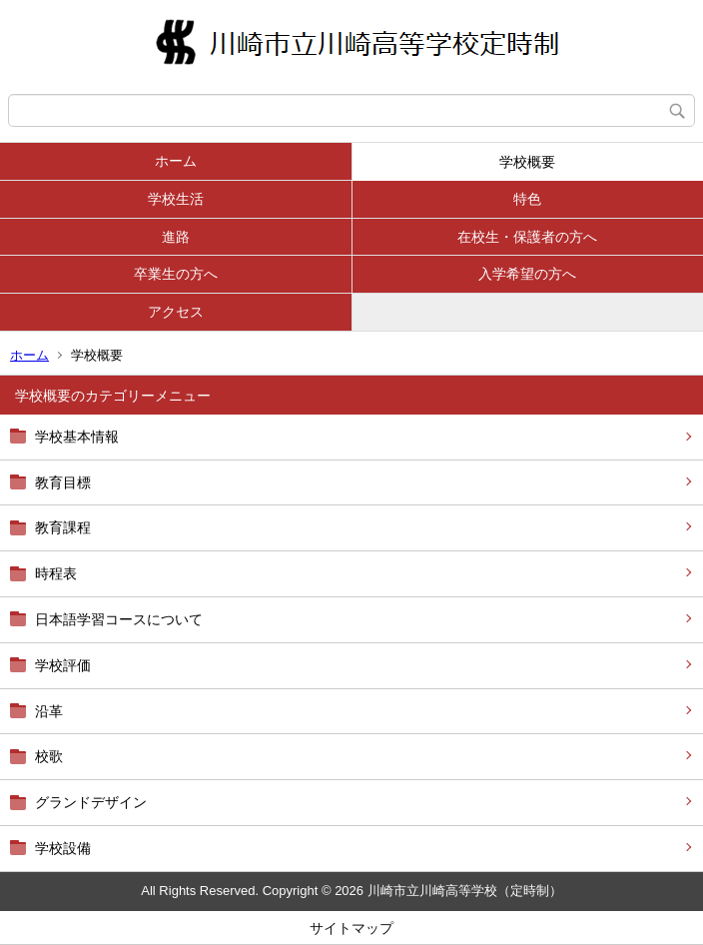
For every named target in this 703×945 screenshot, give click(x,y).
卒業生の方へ (176, 274)
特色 (527, 199)
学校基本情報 (77, 437)
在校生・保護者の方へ (527, 237)
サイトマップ (351, 928)
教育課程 (63, 527)
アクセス (176, 312)
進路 (176, 237)
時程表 (56, 573)
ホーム (176, 161)
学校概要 (527, 162)
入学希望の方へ (527, 274)
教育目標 (63, 482)
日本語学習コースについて (119, 619)
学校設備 (63, 848)
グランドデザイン (91, 802)
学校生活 (176, 199)
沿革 (49, 711)
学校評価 (63, 665)
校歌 (49, 756)
